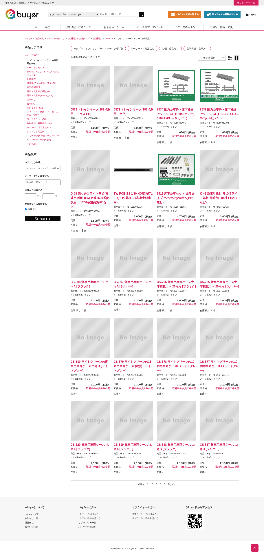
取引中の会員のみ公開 (98, 132)
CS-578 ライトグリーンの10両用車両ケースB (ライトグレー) (176, 366)
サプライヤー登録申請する (145, 518)
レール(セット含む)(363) (39, 127)
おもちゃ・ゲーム (114, 27)
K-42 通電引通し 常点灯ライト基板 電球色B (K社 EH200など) (218, 198)
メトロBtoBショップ (81, 122)
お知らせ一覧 (31, 518)
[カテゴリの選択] (73, 14)
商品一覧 (39, 38)
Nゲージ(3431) (32, 55)
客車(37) (31, 99)
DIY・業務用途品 (185, 27)
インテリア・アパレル (150, 27)
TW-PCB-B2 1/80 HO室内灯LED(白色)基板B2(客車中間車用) (133, 198)
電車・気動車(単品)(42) (38, 91)
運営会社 (29, 522)
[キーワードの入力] (119, 14)
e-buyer (28, 38)
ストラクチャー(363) (37, 119)
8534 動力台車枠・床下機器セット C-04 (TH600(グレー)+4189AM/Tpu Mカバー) (176, 114)
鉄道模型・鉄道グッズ (78, 27)
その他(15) (32, 144)
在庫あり (31, 209)
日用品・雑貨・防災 (221, 27)
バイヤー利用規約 (87, 527)
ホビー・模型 (42, 27)
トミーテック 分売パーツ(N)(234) (43, 135)
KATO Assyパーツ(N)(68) (39, 139)
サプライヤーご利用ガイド (145, 514)
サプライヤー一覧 (246, 2)
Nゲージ (108, 38)
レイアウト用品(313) (37, 131)
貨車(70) (31, 103)
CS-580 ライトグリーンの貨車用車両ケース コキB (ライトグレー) (89, 366)
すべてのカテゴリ (56, 38)
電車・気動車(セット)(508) (40, 95)
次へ (170, 484)
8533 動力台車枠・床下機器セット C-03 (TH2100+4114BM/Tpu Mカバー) (219, 114)
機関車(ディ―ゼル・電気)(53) (41, 83)
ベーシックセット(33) (37, 67)
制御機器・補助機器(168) (39, 123)
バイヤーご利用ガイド (89, 514)
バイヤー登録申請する (89, 518)
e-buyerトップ (31, 514)
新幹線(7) (31, 79)
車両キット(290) (35, 107)
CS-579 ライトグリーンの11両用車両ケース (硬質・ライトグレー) (132, 366)
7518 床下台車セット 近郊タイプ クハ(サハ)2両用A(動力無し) (175, 198)
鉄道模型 (97, 38)
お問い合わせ (31, 527)
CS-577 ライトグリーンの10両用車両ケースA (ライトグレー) (219, 366)
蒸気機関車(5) (34, 87)
